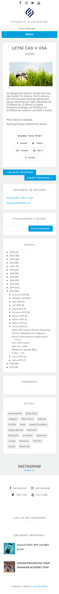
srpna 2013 (18, 309)
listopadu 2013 (19, 298)
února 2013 (18, 356)
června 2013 (18, 316)
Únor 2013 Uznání (20, 343)
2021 (12, 262)
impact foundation (38, 424)
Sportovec (42, 435)
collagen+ (13, 419)
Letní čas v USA (19, 346)
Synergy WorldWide (38, 586)
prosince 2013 (19, 294)
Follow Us (29, 470)
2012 (12, 363)
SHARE (22, 143)
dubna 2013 (18, 323)
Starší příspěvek (40, 178)
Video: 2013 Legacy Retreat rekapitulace (31, 330)
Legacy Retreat (15, 430)
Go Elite (12, 424)
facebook (18, 488)
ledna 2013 (18, 360)
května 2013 (18, 319)
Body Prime (31, 413)
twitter (19, 494)
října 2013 (17, 301)
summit (11, 441)
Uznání (11, 446)
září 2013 (17, 305)
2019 (12, 270)
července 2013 (19, 312)
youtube (39, 494)
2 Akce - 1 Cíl (18, 353)
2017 (12, 277)
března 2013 (18, 326)
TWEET (37, 143)
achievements (15, 413)
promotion (28, 435)
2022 (12, 259)
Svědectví (24, 441)
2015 (12, 284)
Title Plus (37, 441)
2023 (12, 255)
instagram (40, 488)
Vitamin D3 (24, 446)
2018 (12, 273)
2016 (12, 280)
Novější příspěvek (19, 172)
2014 (12, 287)
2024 (12, 252)
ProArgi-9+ (13, 435)
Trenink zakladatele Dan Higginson (29, 333)
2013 (12, 291)
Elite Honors (28, 419)
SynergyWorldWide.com (18, 203)
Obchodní (32, 430)
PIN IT (38, 150)
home (22, 424)
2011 (12, 367)
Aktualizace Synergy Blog (24, 349)
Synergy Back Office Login (19, 197)
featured (42, 419)
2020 (13, 266)
